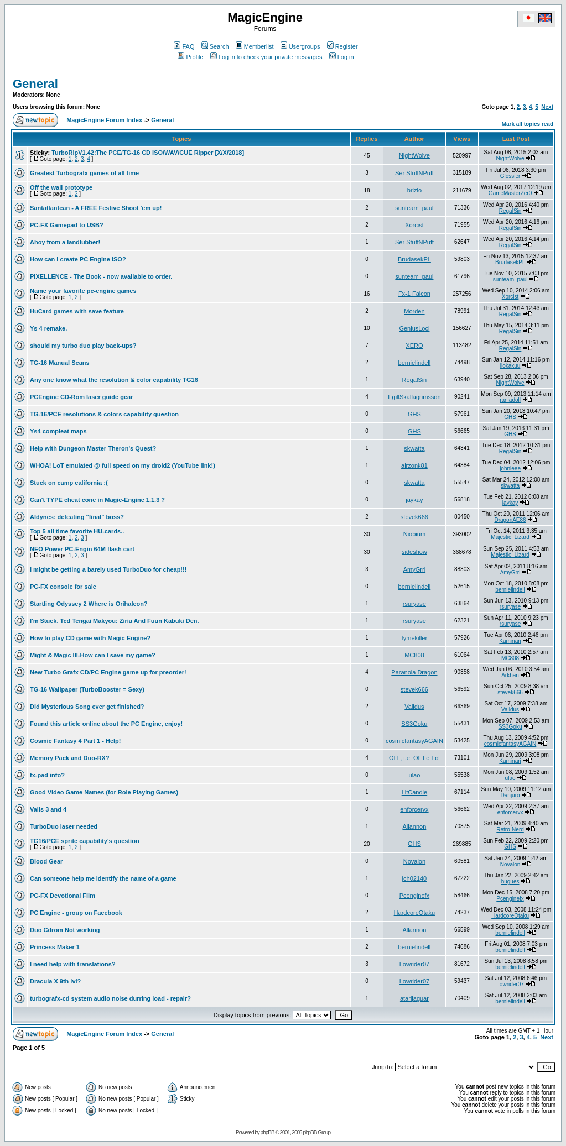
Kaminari (510, 641)
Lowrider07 (414, 964)
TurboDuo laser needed (63, 826)
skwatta (414, 448)
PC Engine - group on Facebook (76, 912)
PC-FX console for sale (63, 586)
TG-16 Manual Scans (60, 362)
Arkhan (510, 675)
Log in (341, 57)
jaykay (414, 499)
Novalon (414, 861)
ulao (414, 775)
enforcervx (414, 809)
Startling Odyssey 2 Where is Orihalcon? (89, 603)
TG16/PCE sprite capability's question (84, 841)
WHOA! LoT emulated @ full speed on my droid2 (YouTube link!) (122, 465)
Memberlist (255, 46)
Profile (190, 57)
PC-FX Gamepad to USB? (66, 225)
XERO (414, 345)
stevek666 (414, 517)
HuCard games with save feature (77, 311)
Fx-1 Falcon (414, 293)
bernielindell (414, 362)
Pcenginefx (414, 895)
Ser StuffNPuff (414, 173)
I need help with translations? (73, 964)
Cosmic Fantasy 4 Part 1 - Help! (75, 740)
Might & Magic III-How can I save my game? (92, 655)
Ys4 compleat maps (58, 431)
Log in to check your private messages (266, 57)
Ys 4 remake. (48, 328)
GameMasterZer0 (510, 193)
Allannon (415, 826)
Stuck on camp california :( (69, 482)
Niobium (414, 534)
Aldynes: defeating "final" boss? (77, 517)
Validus (414, 706)
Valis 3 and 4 (48, 809)
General (35, 84)
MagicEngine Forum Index (104, 120)
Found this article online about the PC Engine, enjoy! (106, 723)
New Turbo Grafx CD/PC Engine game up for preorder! (108, 672)
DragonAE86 (510, 520)
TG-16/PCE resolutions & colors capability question (104, 414)
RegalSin (510, 211)
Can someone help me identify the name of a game (103, 878)
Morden (414, 311)
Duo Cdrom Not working (65, 930)
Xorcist (414, 225)
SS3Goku (414, 723)
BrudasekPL (414, 259)
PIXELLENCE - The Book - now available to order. (101, 276)
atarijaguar (414, 998)
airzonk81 (414, 465)
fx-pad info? (47, 775)
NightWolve (414, 155)
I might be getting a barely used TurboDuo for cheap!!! (108, 569)
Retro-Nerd (509, 829)
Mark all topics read (527, 124)
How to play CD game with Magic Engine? (90, 638)
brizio (414, 190)
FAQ (184, 46)
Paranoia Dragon (414, 672)
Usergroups (300, 46)
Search (215, 46)
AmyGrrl (414, 569)
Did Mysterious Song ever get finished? (87, 706)
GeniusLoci (414, 328)
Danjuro (510, 795)
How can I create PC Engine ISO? (78, 259)
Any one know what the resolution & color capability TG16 (114, 379)
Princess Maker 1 (55, 947)
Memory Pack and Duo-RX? (70, 758)
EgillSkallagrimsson (414, 397)
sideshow (414, 551)
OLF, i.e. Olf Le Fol (414, 758)
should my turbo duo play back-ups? (83, 345)
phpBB (267, 1132)
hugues (510, 881)
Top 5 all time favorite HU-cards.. (77, 531)
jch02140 (414, 878)
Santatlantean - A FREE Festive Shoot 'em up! (96, 208)
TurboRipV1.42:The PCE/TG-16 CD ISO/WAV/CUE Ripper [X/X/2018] (147, 152)
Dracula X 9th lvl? (55, 981)
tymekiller (414, 638)
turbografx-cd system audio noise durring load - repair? (110, 998)
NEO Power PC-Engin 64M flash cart (82, 549)
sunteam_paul (414, 208)
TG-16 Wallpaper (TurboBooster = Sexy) (87, 689)
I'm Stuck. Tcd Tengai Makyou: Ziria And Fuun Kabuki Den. (114, 621)
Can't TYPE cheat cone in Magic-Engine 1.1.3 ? (97, 499)
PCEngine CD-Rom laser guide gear (81, 397)
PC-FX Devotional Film (62, 895)
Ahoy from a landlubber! (65, 242)
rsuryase (414, 603)
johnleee (510, 468)
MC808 (414, 655)
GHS (414, 414)
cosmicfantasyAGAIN (414, 740)
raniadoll (510, 400)
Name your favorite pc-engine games (83, 290)
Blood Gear (46, 861)
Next (547, 107)
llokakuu (510, 366)
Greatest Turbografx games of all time (84, 173)
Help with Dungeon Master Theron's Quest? (93, 448)
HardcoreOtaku (414, 912)
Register (342, 46)
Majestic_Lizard (510, 537)
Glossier (510, 176)
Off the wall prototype (61, 187)
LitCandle (414, 792)
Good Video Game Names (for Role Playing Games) (104, 792)
